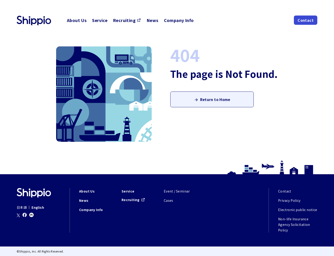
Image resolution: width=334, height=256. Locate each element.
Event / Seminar (177, 191)
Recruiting (124, 20)
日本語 (22, 207)
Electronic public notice (297, 209)
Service (99, 20)
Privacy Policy (289, 200)
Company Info (179, 20)
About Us (77, 20)
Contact (306, 20)
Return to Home (215, 101)
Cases (168, 200)
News (152, 20)
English (38, 207)
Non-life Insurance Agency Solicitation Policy (294, 224)
